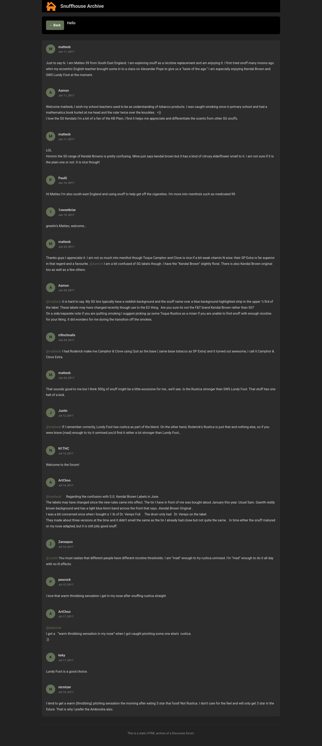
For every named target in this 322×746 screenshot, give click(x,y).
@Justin (52, 558)
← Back (55, 25)
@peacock (53, 628)
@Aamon (96, 264)
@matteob (53, 302)
